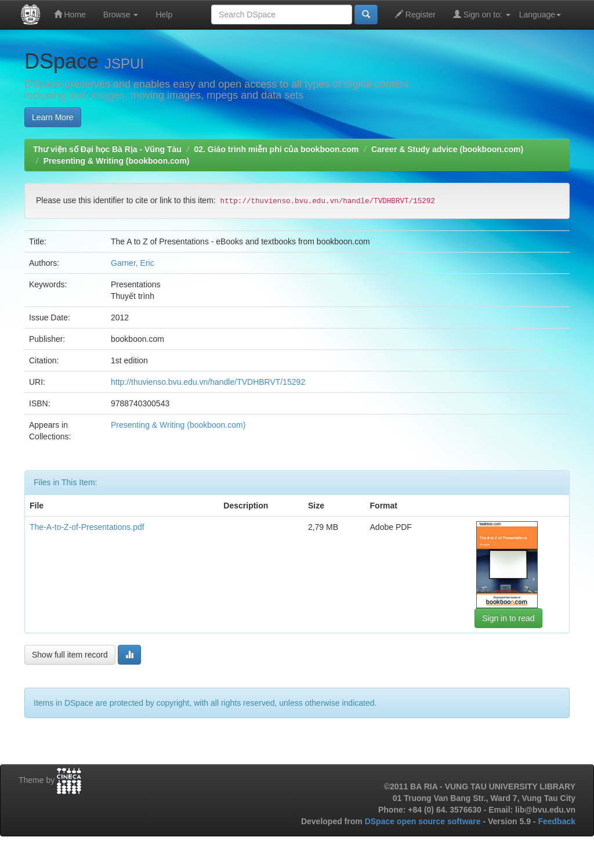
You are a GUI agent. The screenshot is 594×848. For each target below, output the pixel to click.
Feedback (556, 821)
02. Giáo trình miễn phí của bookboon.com (276, 149)
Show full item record (70, 654)
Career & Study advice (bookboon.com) (447, 149)
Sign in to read (508, 618)
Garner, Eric (132, 263)
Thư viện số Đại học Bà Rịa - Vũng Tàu (107, 149)
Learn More (53, 117)
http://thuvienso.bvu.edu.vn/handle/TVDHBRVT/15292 (208, 382)
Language (540, 14)
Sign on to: (481, 14)
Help (163, 14)
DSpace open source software (424, 821)
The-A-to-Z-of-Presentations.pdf (87, 527)
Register (415, 14)
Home (70, 14)
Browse (121, 14)
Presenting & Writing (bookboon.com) (117, 160)
